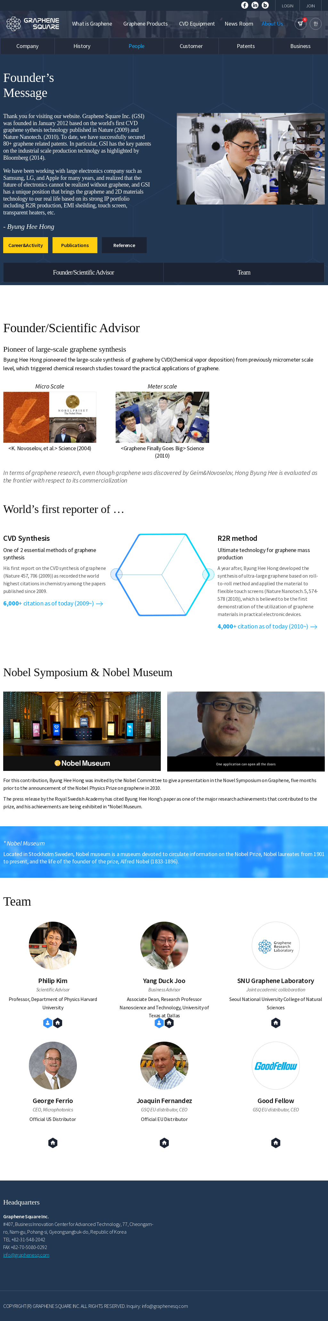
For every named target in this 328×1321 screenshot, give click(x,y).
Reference (124, 245)
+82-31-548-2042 (28, 1239)
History (81, 46)
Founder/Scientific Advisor (83, 272)
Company (27, 46)
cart (301, 24)
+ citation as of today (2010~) (267, 626)
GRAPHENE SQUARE (33, 24)
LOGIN (287, 6)
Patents (246, 46)
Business (300, 46)
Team (243, 272)
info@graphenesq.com (26, 1255)
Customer (191, 46)
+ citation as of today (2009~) (53, 603)
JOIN (310, 6)
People (136, 46)
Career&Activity (25, 245)
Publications (74, 245)
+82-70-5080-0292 (29, 1247)
